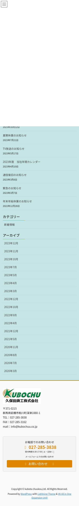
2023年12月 (11, 243)
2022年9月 (10, 315)
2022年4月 (10, 323)
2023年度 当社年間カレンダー (21, 162)
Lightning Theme (47, 493)
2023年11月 (11, 251)
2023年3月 (10, 291)
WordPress (26, 493)
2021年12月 (11, 331)
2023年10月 (11, 259)
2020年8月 (10, 355)
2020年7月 (10, 363)
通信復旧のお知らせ (15, 175)
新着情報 (9, 224)
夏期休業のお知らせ (15, 135)
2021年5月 (10, 339)
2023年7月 (10, 267)
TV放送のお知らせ (13, 149)
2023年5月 (10, 275)
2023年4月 (10, 283)
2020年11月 (11, 347)
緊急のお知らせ (12, 188)
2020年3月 (10, 371)
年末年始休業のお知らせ (17, 201)
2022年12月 (11, 299)
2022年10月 (11, 307)
